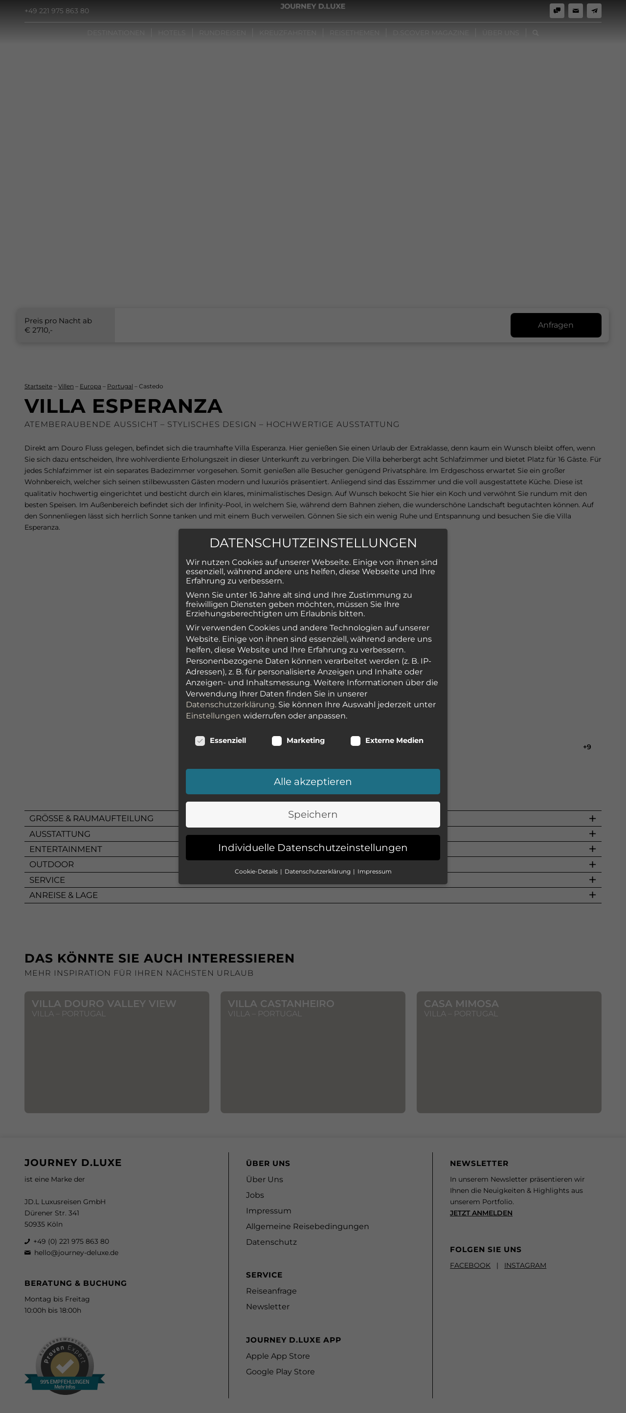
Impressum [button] (375, 841)
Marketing (298, 710)
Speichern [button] (313, 784)
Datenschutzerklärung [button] (318, 841)
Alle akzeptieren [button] (313, 752)
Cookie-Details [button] (257, 841)
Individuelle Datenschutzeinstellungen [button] (313, 818)
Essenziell (220, 710)
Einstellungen (213, 685)
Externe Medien (387, 710)
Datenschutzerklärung (230, 674)
